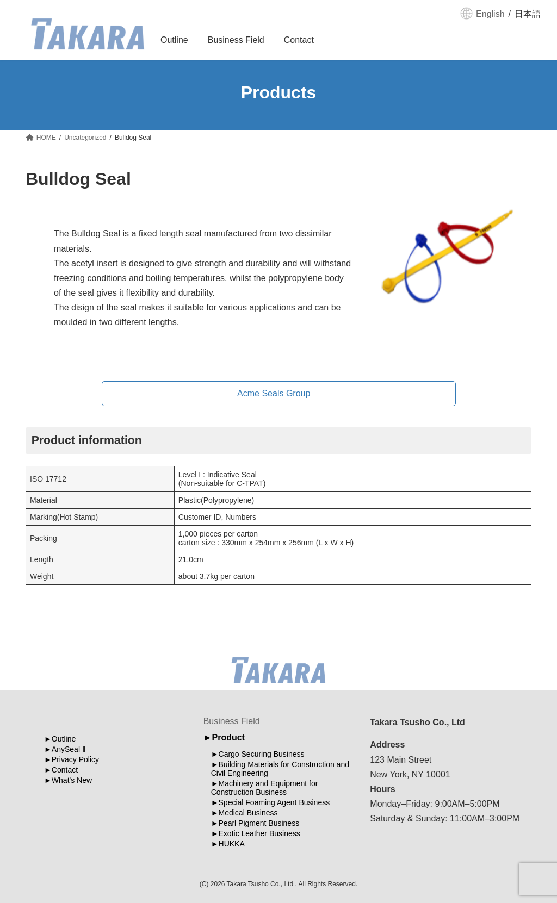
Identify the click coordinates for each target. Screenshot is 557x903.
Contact (65, 769)
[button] (279, 393)
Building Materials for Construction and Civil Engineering (280, 769)
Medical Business (248, 813)
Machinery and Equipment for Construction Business (264, 788)
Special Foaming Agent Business (274, 803)
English (490, 13)
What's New (72, 780)
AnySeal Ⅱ (69, 749)
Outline (64, 738)
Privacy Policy (75, 759)
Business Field (231, 721)
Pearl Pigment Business (259, 823)
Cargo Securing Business (262, 754)
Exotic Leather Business (259, 834)
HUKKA (232, 844)
